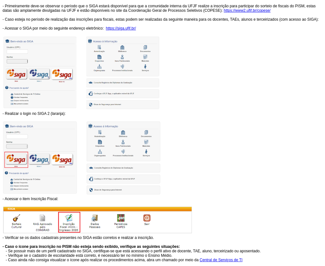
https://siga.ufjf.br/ (121, 28)
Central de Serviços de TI (221, 260)
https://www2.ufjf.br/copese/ (247, 10)
